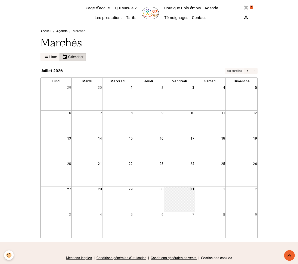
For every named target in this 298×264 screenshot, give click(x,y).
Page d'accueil (98, 8)
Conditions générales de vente (174, 258)
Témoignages (176, 17)
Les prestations (109, 17)
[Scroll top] (289, 255)
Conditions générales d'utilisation (121, 258)
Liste (50, 56)
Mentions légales (79, 258)
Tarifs (131, 17)
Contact (199, 17)
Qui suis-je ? (125, 8)
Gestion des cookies (216, 258)
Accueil (45, 31)
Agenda (211, 8)
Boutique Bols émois (182, 8)
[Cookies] (9, 255)
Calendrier (72, 56)
